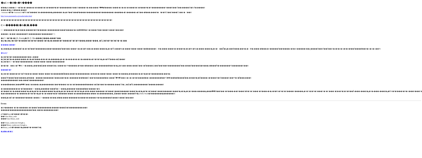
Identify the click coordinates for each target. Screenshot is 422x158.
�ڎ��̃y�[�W (7, 131)
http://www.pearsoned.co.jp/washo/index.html (16, 16)
